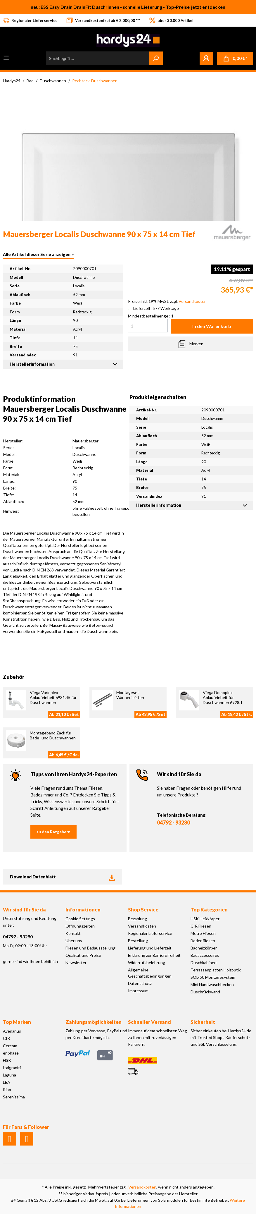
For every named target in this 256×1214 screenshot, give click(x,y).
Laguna (9, 1074)
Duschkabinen (204, 962)
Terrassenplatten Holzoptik (216, 969)
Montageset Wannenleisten (130, 695)
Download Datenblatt (62, 876)
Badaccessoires (205, 955)
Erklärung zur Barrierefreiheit (154, 955)
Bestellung (138, 940)
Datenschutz (140, 983)
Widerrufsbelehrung (146, 962)
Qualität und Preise (83, 955)
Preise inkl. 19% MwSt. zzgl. (167, 301)
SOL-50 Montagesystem (213, 977)
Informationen (83, 909)
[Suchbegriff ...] (98, 58)
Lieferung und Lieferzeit (150, 947)
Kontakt (73, 933)
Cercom (10, 1045)
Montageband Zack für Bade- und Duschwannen (53, 735)
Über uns (73, 940)
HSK (7, 1060)
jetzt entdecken (208, 7)
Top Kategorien (209, 909)
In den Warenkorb (211, 326)
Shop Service (143, 909)
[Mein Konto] (206, 58)
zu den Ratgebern (53, 831)
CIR (6, 1038)
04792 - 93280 (173, 822)
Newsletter (76, 962)
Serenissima (14, 1096)
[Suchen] (156, 58)
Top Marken (17, 1022)
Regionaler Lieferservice (150, 933)
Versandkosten (142, 925)
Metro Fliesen (203, 933)
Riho (7, 1089)
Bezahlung (137, 918)
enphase (11, 1052)
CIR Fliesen (201, 925)
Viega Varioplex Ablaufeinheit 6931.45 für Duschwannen (53, 697)
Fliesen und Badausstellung (90, 947)
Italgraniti (12, 1067)
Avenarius (12, 1030)
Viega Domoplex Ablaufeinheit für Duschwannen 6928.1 (223, 697)
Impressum (138, 990)
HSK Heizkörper (205, 918)
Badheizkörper (204, 947)
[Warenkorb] (235, 58)
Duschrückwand (205, 991)
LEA (6, 1082)
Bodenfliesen (203, 940)
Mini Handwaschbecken (212, 984)
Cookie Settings (80, 918)
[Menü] (6, 57)
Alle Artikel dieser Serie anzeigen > (38, 254)
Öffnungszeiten (80, 925)
